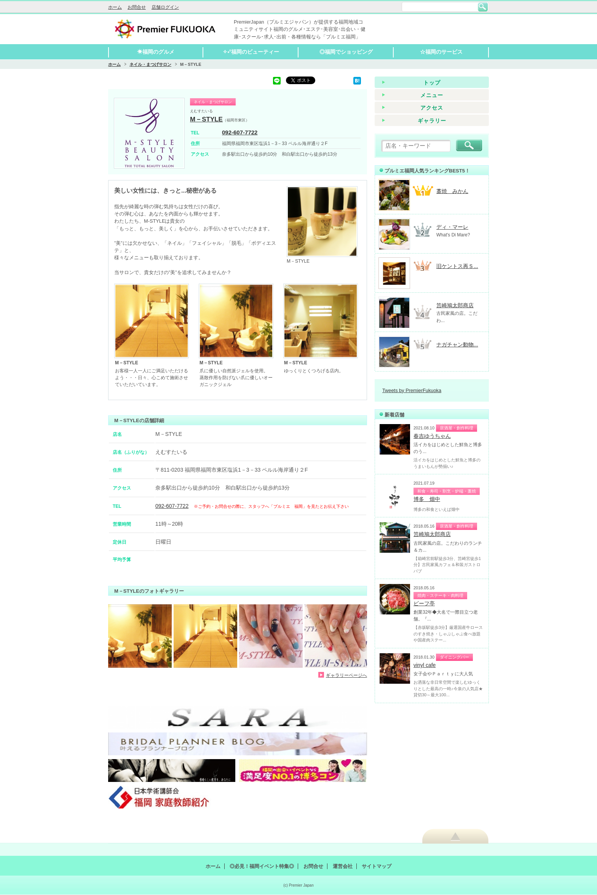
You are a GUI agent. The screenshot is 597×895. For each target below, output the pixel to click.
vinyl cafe (424, 665)
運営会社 (343, 866)
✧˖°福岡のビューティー (251, 52)
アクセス (431, 108)
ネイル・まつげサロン (150, 64)
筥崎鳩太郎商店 (455, 305)
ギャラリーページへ (346, 675)
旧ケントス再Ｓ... (457, 266)
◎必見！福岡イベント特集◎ (262, 866)
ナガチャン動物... (457, 344)
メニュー (431, 95)
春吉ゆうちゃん (432, 436)
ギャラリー (432, 121)
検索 (483, 6)
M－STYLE (206, 119)
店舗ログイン (165, 7)
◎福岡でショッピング (346, 52)
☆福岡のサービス (441, 52)
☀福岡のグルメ (155, 52)
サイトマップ (376, 866)
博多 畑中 (426, 499)
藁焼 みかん (452, 191)
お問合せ (137, 7)
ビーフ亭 (424, 603)
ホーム (115, 7)
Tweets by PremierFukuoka (411, 390)
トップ (432, 83)
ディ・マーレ (452, 227)
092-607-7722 (239, 132)
